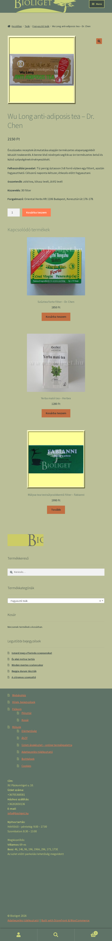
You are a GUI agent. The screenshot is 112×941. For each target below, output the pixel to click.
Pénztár (27, 713)
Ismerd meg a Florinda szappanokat (32, 653)
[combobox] (56, 600)
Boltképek (28, 759)
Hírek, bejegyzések (23, 702)
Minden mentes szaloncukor (27, 665)
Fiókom (17, 709)
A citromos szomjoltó (24, 677)
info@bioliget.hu (18, 813)
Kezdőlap (17, 26)
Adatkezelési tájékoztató (37, 752)
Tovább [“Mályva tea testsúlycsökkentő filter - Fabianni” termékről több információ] (56, 509)
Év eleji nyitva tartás (23, 659)
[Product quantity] (14, 212)
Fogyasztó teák (40, 26)
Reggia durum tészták (24, 671)
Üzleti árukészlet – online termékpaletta (47, 745)
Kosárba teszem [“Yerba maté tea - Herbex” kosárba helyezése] (56, 413)
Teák (27, 26)
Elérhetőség (29, 731)
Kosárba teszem (36, 212)
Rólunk (16, 727)
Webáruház (19, 695)
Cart (86, 932)
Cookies (26, 766)
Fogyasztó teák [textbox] (55, 600)
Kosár (25, 720)
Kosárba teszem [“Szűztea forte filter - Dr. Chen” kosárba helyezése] (56, 316)
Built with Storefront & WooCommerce (65, 920)
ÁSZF (25, 738)
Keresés (56, 935)
